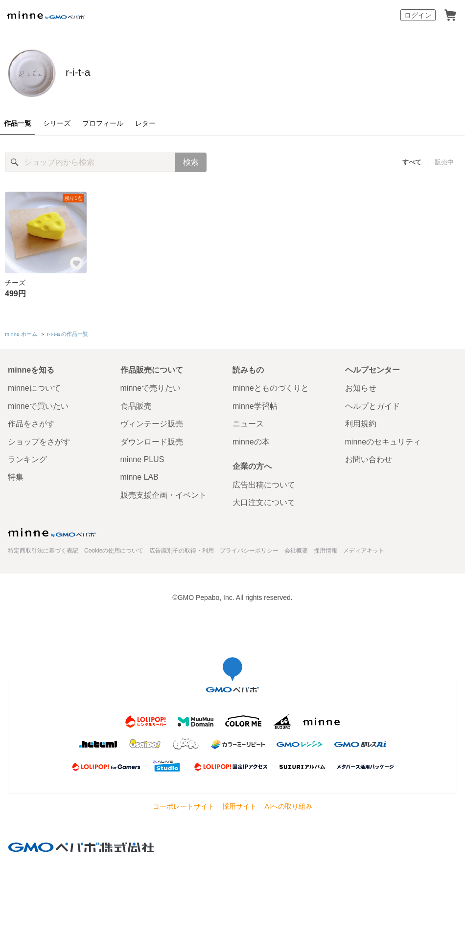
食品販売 (136, 404)
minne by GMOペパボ (46, 15)
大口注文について (263, 500)
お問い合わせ (368, 457)
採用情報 (325, 548)
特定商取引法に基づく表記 (43, 548)
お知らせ (360, 386)
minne (52, 530)
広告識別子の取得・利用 (181, 548)
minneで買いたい (38, 404)
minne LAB (139, 475)
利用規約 (360, 422)
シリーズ (56, 123)
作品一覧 (17, 123)
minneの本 (251, 439)
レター (145, 123)
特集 (15, 475)
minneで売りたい (150, 386)
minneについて (34, 386)
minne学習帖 (255, 404)
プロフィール (102, 123)
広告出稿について (263, 482)
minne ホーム (21, 333)
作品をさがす (31, 422)
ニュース (248, 422)
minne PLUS (142, 457)
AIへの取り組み (288, 804)
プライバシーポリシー (249, 548)
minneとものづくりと (270, 386)
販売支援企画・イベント (163, 493)
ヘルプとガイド (372, 404)
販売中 (444, 162)
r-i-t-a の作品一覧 (67, 333)
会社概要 (296, 548)
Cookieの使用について (113, 548)
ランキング (27, 457)
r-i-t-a (89, 72)
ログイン (418, 15)
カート (450, 15)
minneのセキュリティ (383, 439)
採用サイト (239, 804)
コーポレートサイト (183, 804)
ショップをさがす (39, 439)
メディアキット (363, 548)
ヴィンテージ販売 (151, 422)
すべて (412, 162)
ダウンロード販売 (151, 439)
